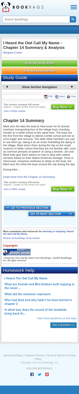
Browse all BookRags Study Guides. (21, 238)
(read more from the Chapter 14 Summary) (29, 176)
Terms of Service (56, 355)
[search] (35, 19)
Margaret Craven (12, 52)
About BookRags (12, 355)
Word (60, 96)
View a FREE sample (14, 111)
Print (71, 96)
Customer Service (34, 355)
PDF (48, 96)
